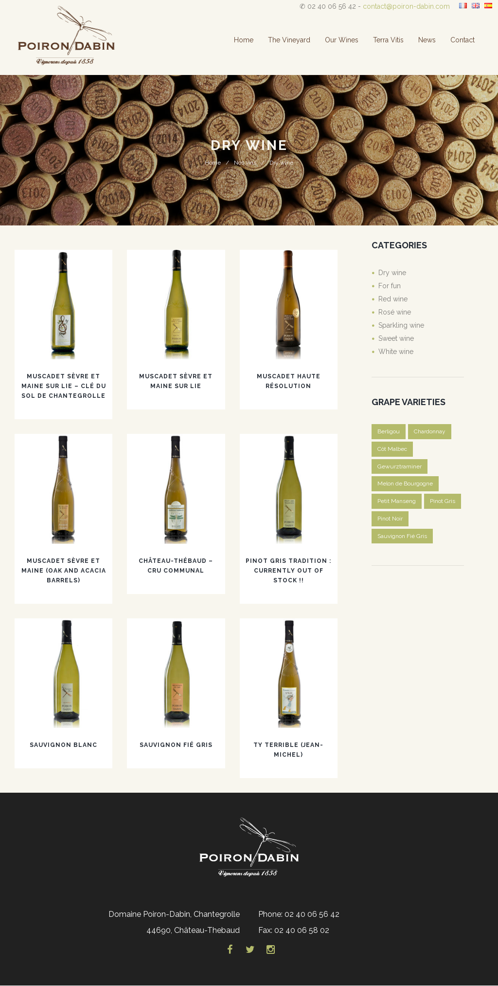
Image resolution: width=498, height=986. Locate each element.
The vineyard (289, 40)
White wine (395, 351)
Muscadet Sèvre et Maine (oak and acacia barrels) (63, 571)
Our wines (341, 40)
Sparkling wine (401, 325)
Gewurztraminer (399, 466)
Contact (462, 40)
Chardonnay (429, 431)
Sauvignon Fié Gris (176, 745)
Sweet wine (396, 338)
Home (243, 40)
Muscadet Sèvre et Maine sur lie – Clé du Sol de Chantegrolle (63, 386)
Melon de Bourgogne (405, 484)
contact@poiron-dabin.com (406, 6)
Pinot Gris (442, 501)
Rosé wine (394, 312)
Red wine (393, 299)
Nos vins (245, 162)
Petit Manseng (396, 501)
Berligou (388, 431)
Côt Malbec (392, 449)
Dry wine (392, 273)
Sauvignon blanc (63, 745)
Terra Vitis (388, 40)
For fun (389, 286)
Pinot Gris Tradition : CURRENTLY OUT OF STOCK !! (288, 571)
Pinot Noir (390, 519)
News (427, 40)
